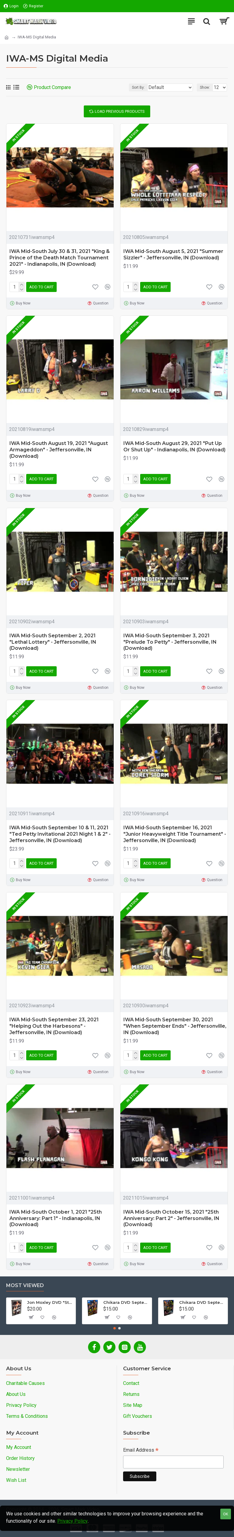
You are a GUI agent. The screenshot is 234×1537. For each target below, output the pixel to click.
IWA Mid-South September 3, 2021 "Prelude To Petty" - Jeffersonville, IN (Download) (170, 642)
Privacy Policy (72, 1521)
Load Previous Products (120, 111)
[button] (114, 1328)
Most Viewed (25, 1285)
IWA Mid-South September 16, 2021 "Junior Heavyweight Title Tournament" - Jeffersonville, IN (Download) (174, 834)
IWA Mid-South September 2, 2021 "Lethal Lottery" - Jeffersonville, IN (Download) (52, 642)
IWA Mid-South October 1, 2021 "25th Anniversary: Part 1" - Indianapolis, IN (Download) (55, 1218)
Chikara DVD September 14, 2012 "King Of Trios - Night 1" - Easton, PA (126, 1302)
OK (225, 1514)
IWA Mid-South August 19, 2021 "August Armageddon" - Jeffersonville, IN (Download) (58, 449)
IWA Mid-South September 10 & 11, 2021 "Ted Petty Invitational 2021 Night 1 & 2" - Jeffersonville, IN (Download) (60, 834)
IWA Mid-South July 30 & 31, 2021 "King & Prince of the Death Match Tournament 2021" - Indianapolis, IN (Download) (59, 257)
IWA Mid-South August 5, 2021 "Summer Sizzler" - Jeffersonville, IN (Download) (173, 254)
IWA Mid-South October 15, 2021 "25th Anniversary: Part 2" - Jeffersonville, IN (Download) (171, 1218)
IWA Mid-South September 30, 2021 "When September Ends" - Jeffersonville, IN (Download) (174, 1026)
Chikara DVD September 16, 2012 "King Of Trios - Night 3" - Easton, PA (202, 1302)
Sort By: (138, 87)
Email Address (140, 1450)
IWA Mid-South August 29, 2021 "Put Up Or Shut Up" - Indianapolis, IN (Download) (174, 446)
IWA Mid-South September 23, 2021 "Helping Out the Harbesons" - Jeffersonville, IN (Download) (54, 1026)
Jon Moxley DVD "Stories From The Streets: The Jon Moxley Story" (50, 1302)
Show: (205, 87)
